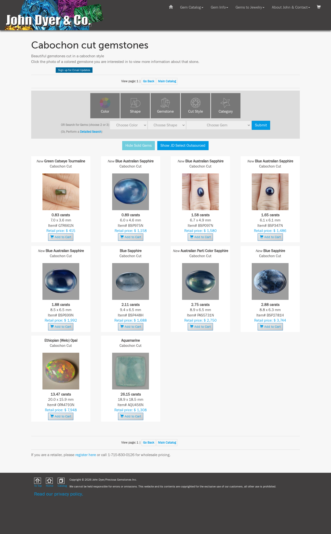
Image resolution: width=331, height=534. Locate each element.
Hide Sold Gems (138, 145)
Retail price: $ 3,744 (270, 320)
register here (85, 455)
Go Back (148, 81)
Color (105, 111)
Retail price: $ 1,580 (200, 231)
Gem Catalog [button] (191, 7)
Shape (135, 111)
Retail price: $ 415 (60, 231)
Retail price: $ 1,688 (130, 320)
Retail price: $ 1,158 (131, 231)
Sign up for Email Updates (74, 70)
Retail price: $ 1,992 (61, 320)
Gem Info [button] (219, 7)
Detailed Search (90, 132)
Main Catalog (167, 81)
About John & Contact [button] (291, 7)
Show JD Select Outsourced (182, 145)
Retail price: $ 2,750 (200, 320)
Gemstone (165, 111)
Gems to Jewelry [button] (250, 7)
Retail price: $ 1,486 (270, 231)
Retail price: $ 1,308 (130, 410)
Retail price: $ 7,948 (61, 410)
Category (226, 111)
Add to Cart (60, 237)
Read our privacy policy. (58, 494)
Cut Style (195, 111)
